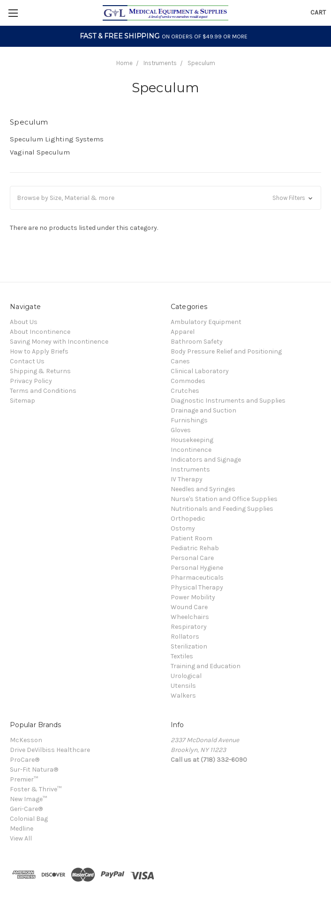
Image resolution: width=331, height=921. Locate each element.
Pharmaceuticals (197, 578)
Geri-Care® (26, 809)
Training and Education (206, 666)
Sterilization (189, 646)
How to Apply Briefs (39, 351)
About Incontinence (40, 332)
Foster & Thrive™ (35, 789)
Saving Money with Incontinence (59, 342)
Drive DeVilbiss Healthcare (50, 750)
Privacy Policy (31, 381)
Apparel (183, 332)
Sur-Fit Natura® (34, 770)
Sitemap (22, 401)
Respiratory (189, 627)
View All (21, 838)
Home (124, 62)
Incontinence (191, 450)
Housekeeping (192, 440)
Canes (180, 361)
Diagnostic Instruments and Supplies (228, 401)
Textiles (182, 656)
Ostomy (183, 528)
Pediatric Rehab (195, 548)
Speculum (201, 62)
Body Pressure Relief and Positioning (226, 351)
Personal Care (192, 558)
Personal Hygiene (197, 568)
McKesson (26, 740)
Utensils (183, 686)
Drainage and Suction (203, 410)
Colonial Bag (29, 819)
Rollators (185, 637)
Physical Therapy (197, 587)
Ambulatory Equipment (206, 322)
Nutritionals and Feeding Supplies (222, 509)
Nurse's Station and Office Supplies (224, 499)
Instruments (160, 62)
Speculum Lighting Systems (57, 139)
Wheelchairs (190, 617)
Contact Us (27, 361)
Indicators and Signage (206, 460)
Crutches (185, 391)
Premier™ (24, 779)
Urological (186, 676)
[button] (165, 198)
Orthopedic (188, 519)
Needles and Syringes (203, 489)
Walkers (183, 696)
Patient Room (191, 538)
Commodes (188, 381)
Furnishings (189, 420)
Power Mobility (193, 597)
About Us (24, 322)
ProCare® (24, 760)
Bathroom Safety (197, 342)
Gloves (181, 430)
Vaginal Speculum (40, 152)
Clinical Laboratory (200, 371)
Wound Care (189, 607)
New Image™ (28, 799)
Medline (21, 829)
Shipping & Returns (40, 371)
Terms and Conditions (43, 391)
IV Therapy (187, 479)
